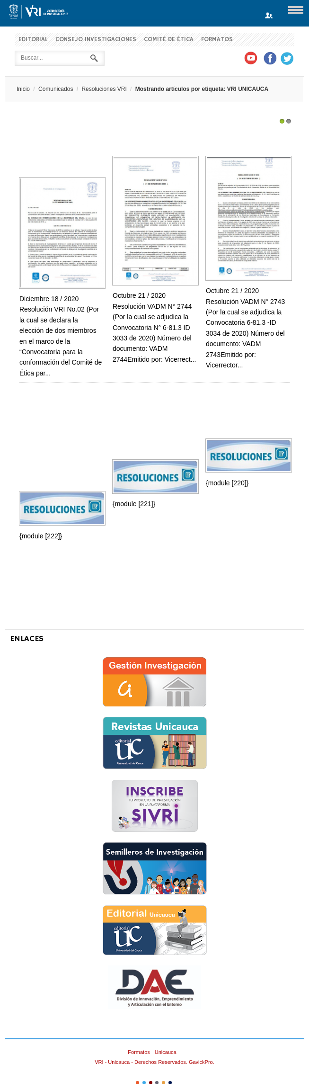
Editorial (33, 40)
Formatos (217, 40)
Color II (144, 1082)
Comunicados (55, 89)
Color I (137, 1082)
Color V (163, 1082)
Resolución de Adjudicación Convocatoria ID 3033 (152, 138)
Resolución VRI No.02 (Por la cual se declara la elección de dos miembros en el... (58, 149)
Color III (150, 1082)
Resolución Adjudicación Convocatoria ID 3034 (245, 138)
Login (269, 16)
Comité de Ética (169, 40)
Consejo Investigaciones (95, 40)
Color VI (170, 1082)
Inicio (23, 89)
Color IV (157, 1082)
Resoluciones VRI (103, 89)
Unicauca (166, 1052)
